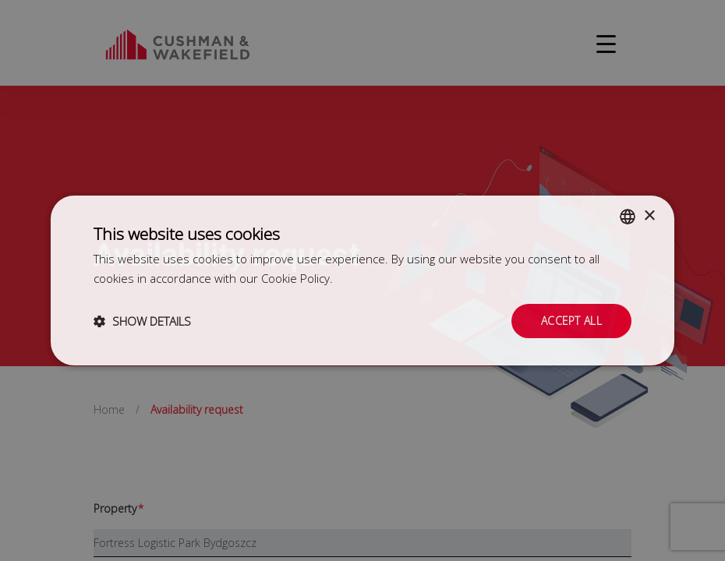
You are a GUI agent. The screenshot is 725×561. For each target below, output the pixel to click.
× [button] (649, 215)
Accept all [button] (571, 320)
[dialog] (362, 280)
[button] (142, 321)
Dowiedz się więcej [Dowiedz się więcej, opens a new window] (385, 278)
